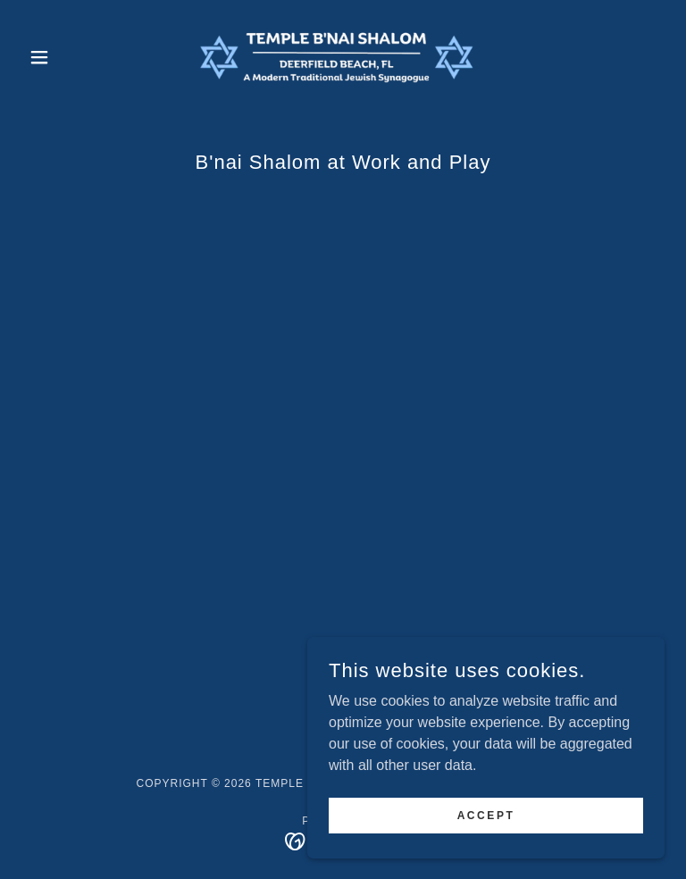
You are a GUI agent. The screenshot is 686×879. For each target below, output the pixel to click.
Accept (486, 814)
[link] (343, 57)
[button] (69, 57)
